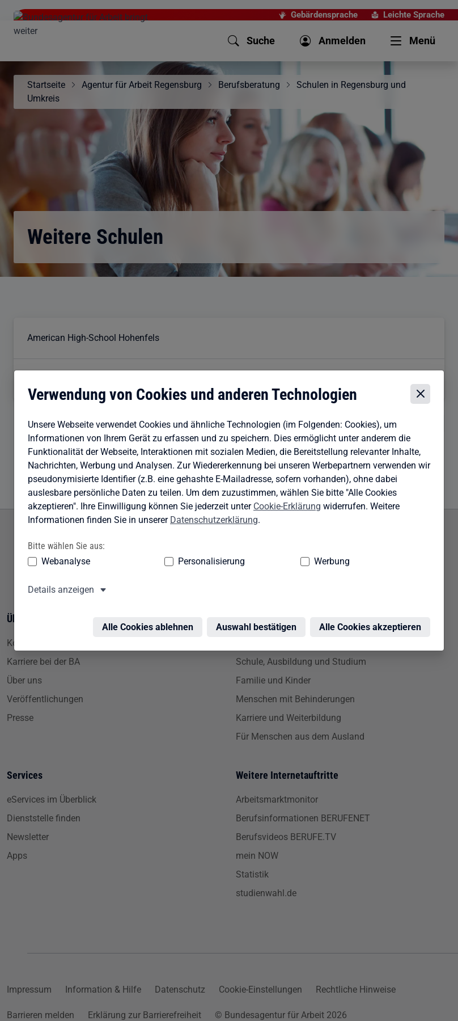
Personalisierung (165, 563)
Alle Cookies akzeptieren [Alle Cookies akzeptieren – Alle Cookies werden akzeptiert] (373, 622)
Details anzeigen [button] (58, 591)
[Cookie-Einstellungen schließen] (423, 396)
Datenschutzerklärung (211, 521)
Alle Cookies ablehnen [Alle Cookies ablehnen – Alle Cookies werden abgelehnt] (150, 622)
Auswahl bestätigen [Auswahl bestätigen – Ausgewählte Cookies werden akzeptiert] (259, 622)
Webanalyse (63, 563)
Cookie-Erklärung (284, 508)
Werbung (242, 563)
